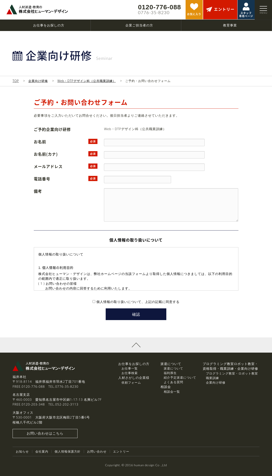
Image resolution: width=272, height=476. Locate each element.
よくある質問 (173, 382)
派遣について (173, 368)
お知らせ (22, 452)
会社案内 (41, 452)
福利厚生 (170, 373)
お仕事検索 (129, 373)
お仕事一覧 (129, 368)
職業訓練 (212, 378)
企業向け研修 (38, 81)
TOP (16, 81)
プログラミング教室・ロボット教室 (232, 373)
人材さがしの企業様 (133, 378)
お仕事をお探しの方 (133, 363)
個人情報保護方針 (68, 452)
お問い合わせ (97, 452)
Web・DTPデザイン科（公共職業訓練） (86, 81)
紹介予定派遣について (180, 378)
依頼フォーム (131, 382)
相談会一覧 (172, 391)
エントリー (121, 452)
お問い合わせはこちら (45, 433)
